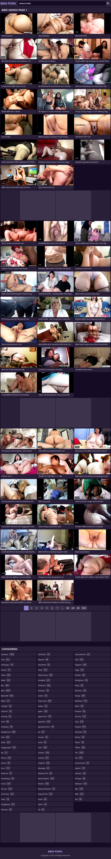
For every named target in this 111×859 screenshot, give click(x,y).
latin (42, 747)
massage (44, 768)
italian (43, 706)
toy (79, 758)
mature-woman (46, 789)
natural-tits (45, 794)
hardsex (43, 690)
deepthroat (8, 732)
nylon (42, 804)
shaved (80, 727)
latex (42, 742)
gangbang (8, 804)
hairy (43, 670)
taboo (79, 742)
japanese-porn (46, 727)
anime (6, 670)
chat (5, 721)
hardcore (44, 685)
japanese (44, 721)
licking (43, 758)
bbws (5, 701)
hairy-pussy (45, 675)
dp (4, 752)
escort (6, 763)
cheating (7, 727)
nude (42, 799)
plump (80, 695)
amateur (7, 654)
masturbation (46, 778)
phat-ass (80, 690)
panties (80, 675)
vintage (80, 778)
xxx (78, 799)
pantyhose (81, 680)
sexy (79, 721)
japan (43, 711)
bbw (6, 690)
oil (41, 809)
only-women (82, 654)
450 (78, 608)
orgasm (81, 664)
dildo (6, 742)
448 (67, 608)
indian (43, 695)
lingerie (44, 763)
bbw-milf (7, 695)
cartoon (6, 711)
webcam (81, 783)
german (6, 809)
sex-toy (80, 716)
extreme (6, 773)
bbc (5, 685)
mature (43, 783)
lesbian (44, 752)
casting (6, 716)
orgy (79, 670)
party (79, 685)
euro (5, 768)
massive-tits (45, 773)
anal (5, 659)
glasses (43, 659)
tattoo (80, 747)
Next (84, 608)
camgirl (6, 706)
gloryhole (44, 664)
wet (79, 789)
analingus (7, 664)
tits (79, 752)
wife (79, 794)
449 (72, 608)
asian (6, 675)
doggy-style (8, 747)
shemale (80, 732)
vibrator (80, 773)
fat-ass (6, 789)
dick (5, 737)
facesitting (7, 778)
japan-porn (45, 716)
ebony (6, 758)
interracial (45, 701)
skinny (80, 737)
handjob (44, 680)
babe (5, 680)
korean (43, 737)
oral (79, 659)
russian (80, 711)
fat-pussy (7, 794)
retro (79, 706)
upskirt (80, 768)
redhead (81, 701)
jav (41, 732)
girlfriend (44, 654)
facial (6, 783)
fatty (5, 799)
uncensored (82, 763)
